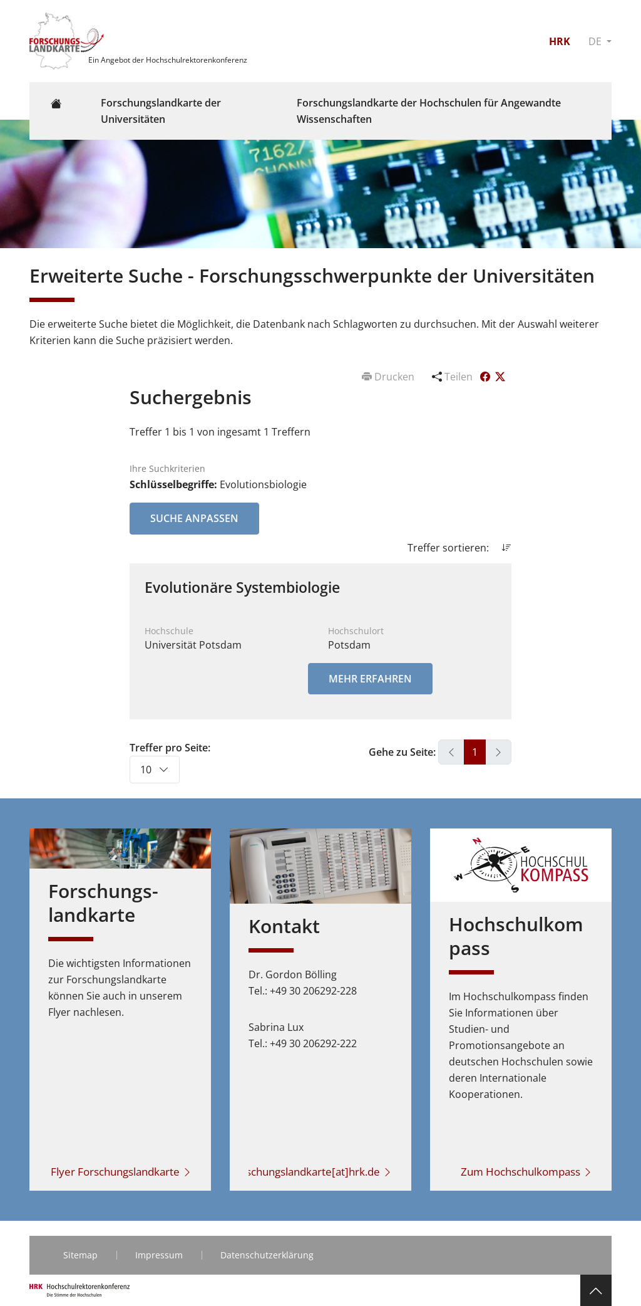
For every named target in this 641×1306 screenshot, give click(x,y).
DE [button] (596, 41)
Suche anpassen (194, 518)
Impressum (159, 1255)
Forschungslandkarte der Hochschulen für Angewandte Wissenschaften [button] (429, 111)
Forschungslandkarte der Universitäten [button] (161, 111)
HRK (559, 41)
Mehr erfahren (370, 679)
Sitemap (80, 1255)
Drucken (389, 377)
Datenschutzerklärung (267, 1255)
